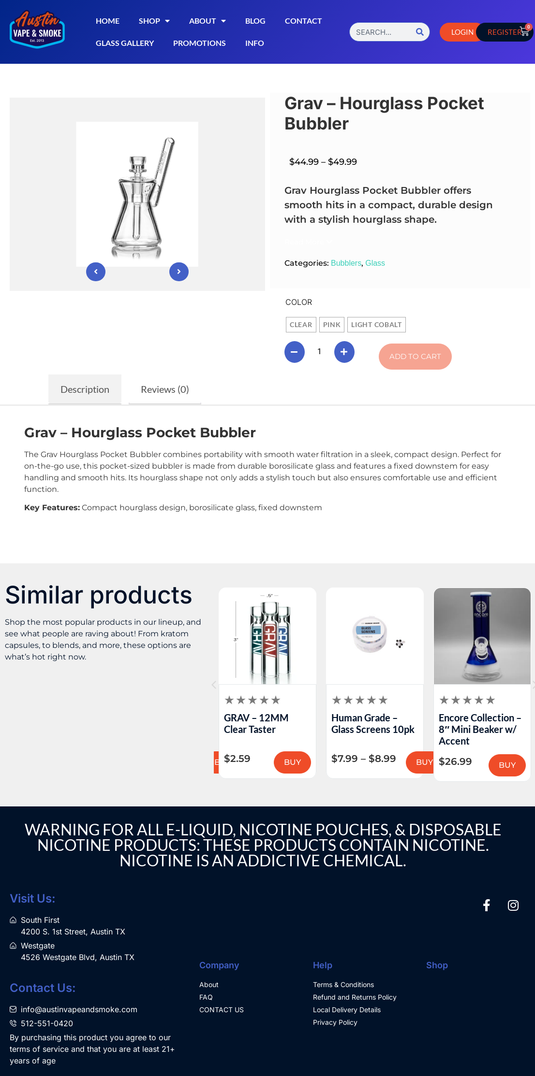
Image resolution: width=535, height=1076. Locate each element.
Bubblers (346, 263)
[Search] (420, 32)
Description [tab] (84, 389)
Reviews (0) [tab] (165, 389)
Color (298, 302)
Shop (154, 20)
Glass (375, 263)
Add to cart (418, 356)
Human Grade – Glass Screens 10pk (433, 723)
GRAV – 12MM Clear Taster (316, 723)
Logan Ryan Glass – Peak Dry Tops (217, 723)
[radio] (301, 324)
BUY (352, 762)
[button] (308, 241)
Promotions (199, 42)
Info (254, 42)
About (207, 20)
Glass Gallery (125, 42)
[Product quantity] (321, 351)
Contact (303, 20)
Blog (255, 20)
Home (107, 20)
